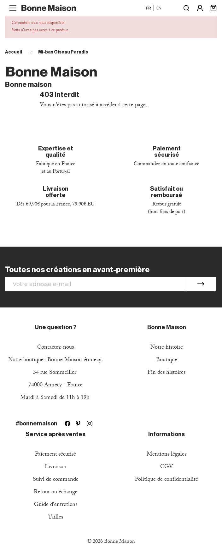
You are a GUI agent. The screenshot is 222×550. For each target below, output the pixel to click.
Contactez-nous (55, 348)
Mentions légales (166, 455)
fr (148, 7)
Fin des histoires (166, 373)
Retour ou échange (56, 492)
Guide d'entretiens (55, 505)
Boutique (166, 360)
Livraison (56, 467)
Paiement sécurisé (55, 455)
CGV (166, 467)
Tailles (55, 518)
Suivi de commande (56, 480)
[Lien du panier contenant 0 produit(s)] (213, 7)
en (158, 7)
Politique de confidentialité (166, 480)
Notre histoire (166, 348)
